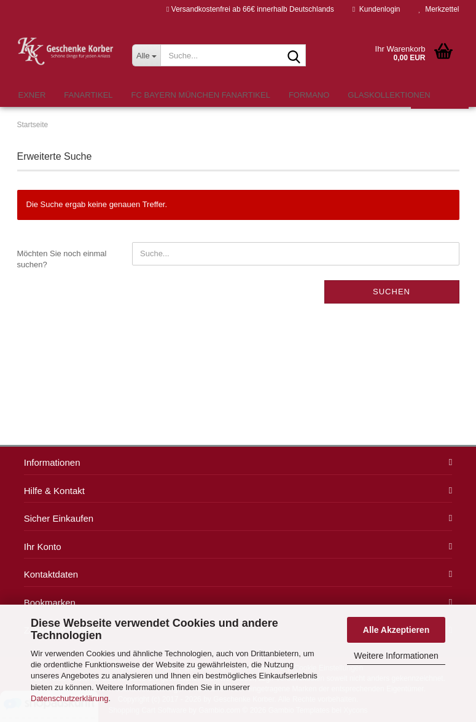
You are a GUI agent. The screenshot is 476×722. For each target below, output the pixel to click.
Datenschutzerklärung (69, 698)
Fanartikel (88, 95)
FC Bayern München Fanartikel (200, 95)
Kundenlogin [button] (376, 9)
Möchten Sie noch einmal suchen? (62, 259)
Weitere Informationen (396, 656)
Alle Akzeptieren (396, 630)
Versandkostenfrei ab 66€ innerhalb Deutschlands (250, 9)
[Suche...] (146, 55)
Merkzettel (438, 9)
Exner (32, 95)
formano (309, 95)
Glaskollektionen (389, 95)
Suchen (391, 291)
